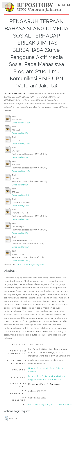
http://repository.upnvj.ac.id (30, 264)
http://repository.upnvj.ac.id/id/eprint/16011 (50, 404)
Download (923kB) (21, 171)
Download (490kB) (21, 157)
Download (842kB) (21, 260)
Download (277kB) (21, 195)
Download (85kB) (20, 247)
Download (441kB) (21, 122)
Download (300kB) (21, 205)
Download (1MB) (20, 133)
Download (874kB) (21, 143)
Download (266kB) (21, 219)
